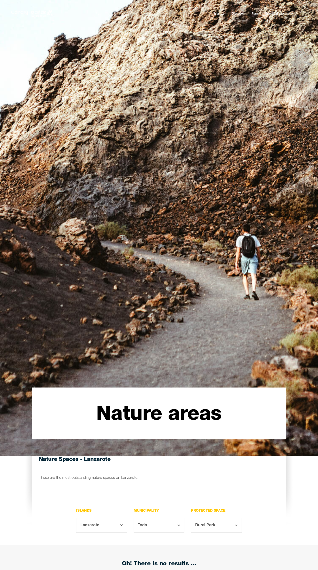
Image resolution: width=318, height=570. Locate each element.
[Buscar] (132, 13)
